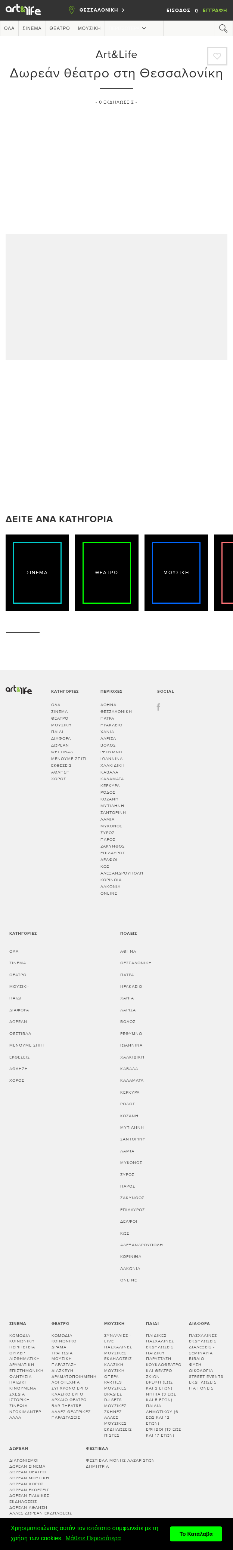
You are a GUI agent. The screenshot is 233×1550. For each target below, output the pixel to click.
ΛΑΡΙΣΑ (108, 738)
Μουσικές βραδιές (115, 1391)
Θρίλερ (17, 1353)
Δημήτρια (97, 1466)
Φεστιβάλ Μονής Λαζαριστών (120, 1460)
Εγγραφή (215, 10)
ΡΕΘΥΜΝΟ (111, 752)
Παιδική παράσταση (158, 1356)
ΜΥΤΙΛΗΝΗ (112, 806)
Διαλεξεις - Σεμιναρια (202, 1350)
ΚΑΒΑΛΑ (109, 772)
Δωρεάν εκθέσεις (29, 1490)
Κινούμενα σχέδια (22, 1391)
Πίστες (111, 1435)
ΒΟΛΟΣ (108, 745)
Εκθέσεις (61, 765)
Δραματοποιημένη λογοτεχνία (74, 1380)
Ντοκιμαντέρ (25, 1412)
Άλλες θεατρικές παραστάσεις (71, 1415)
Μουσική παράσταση (64, 1362)
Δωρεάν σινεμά (27, 1466)
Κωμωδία (19, 1335)
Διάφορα (61, 738)
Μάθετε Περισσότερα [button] (93, 1538)
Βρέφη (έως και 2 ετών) (159, 1385)
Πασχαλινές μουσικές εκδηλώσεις (118, 1353)
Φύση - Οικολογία (201, 1368)
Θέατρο (60, 28)
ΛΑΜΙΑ (107, 819)
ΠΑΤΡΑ (107, 718)
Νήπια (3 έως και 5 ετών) (161, 1397)
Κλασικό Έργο (67, 1394)
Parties (113, 1382)
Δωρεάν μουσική (29, 1478)
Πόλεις (128, 933)
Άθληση (60, 772)
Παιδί (57, 732)
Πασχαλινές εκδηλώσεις (203, 1338)
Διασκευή (63, 1371)
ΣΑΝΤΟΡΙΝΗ (113, 813)
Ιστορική (19, 1400)
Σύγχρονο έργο (70, 1388)
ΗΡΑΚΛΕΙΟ (111, 725)
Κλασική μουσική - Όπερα (116, 1370)
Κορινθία (111, 880)
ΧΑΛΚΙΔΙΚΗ (112, 765)
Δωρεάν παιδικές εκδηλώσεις (29, 1499)
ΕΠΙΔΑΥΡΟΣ (112, 853)
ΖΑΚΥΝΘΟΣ (112, 846)
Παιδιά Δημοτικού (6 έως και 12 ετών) (162, 1414)
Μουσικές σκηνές (115, 1409)
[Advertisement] (116, 166)
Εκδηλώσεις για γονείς (203, 1385)
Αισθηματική (24, 1359)
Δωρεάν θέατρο (27, 1472)
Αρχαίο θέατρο (69, 1400)
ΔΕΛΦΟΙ (109, 860)
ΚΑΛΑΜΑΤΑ (112, 779)
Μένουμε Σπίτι (69, 759)
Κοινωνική (22, 1341)
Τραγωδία (62, 1353)
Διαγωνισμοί (24, 1460)
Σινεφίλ (18, 1406)
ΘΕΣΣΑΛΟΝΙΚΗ (116, 712)
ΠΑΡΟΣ (107, 839)
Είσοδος (179, 10)
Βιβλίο (196, 1359)
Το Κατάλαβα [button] (196, 1534)
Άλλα (15, 1417)
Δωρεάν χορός (26, 1484)
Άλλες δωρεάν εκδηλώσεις (40, 1513)
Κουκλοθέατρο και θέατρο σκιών (163, 1370)
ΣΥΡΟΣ (107, 833)
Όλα (9, 28)
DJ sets (113, 1400)
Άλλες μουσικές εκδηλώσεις (118, 1423)
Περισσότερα (128, 28)
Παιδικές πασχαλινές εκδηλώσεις (160, 1341)
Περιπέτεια (22, 1347)
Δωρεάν (60, 745)
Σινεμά (31, 28)
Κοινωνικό (64, 1341)
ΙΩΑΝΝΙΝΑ (111, 759)
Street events (206, 1377)
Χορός (58, 779)
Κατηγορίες (23, 933)
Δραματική (21, 1365)
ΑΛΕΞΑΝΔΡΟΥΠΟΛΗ (121, 873)
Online (108, 893)
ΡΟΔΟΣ (107, 792)
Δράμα (59, 1347)
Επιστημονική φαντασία (26, 1374)
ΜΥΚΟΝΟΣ (111, 826)
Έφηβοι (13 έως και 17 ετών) (163, 1432)
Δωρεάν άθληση (28, 1507)
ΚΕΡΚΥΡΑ (110, 786)
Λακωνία (110, 887)
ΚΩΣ (104, 866)
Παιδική (18, 1382)
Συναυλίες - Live (117, 1338)
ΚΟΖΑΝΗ (109, 799)
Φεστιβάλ (62, 752)
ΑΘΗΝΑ (108, 705)
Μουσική (89, 28)
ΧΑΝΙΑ (107, 732)
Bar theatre (66, 1406)
